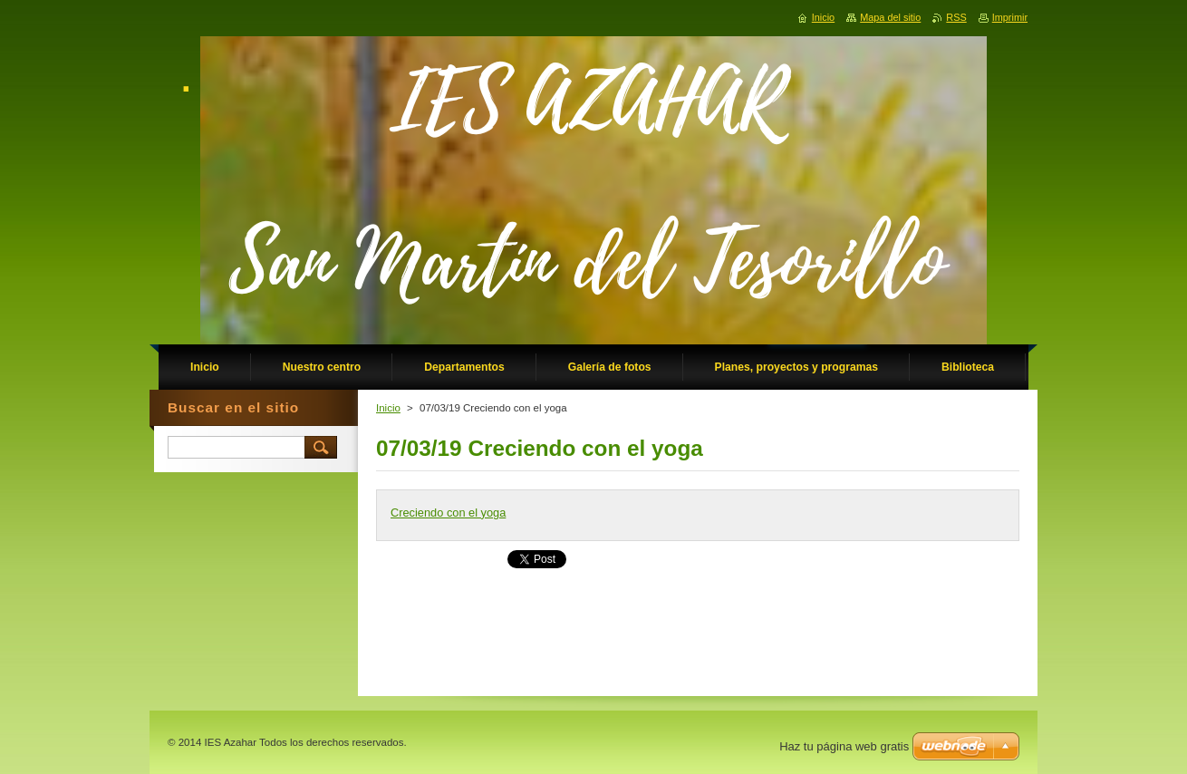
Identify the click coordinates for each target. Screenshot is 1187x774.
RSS (956, 17)
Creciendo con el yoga (448, 512)
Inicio (388, 407)
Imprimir (1010, 17)
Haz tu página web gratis (844, 746)
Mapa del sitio (890, 17)
